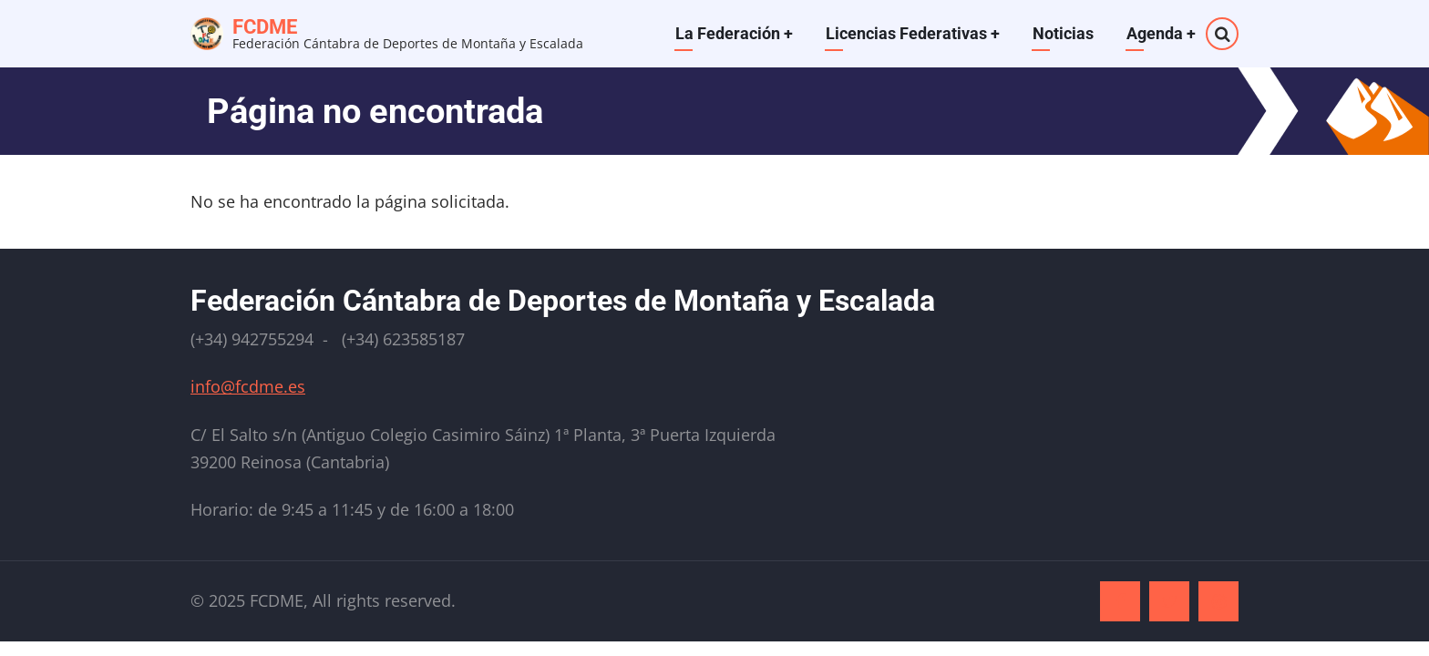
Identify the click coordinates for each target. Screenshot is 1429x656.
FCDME (264, 26)
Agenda (1161, 33)
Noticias (1063, 33)
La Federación (734, 33)
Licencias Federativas (913, 33)
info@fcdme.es (247, 386)
